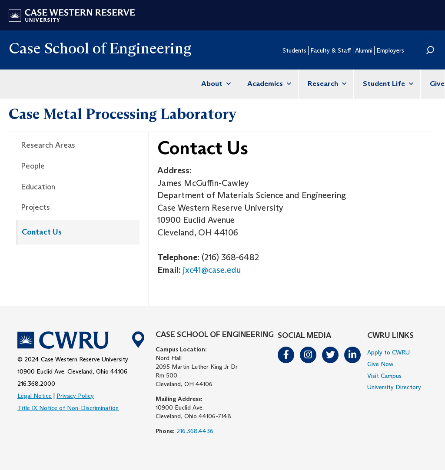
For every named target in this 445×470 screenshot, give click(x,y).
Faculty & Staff (330, 50)
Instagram (308, 355)
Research (326, 83)
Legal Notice (34, 396)
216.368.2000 (36, 383)
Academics (268, 83)
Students (294, 50)
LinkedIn (353, 355)
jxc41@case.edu (212, 270)
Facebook (286, 355)
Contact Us (42, 232)
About (215, 83)
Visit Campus (384, 376)
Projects (35, 207)
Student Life (387, 83)
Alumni (363, 50)
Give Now (380, 364)
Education (38, 187)
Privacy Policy (75, 396)
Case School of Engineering (100, 48)
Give (437, 83)
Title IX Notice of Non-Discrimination (68, 408)
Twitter (330, 355)
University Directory (394, 387)
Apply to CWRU (388, 352)
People (33, 166)
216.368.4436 (194, 431)
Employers (390, 50)
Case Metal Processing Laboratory (122, 114)
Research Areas (48, 145)
